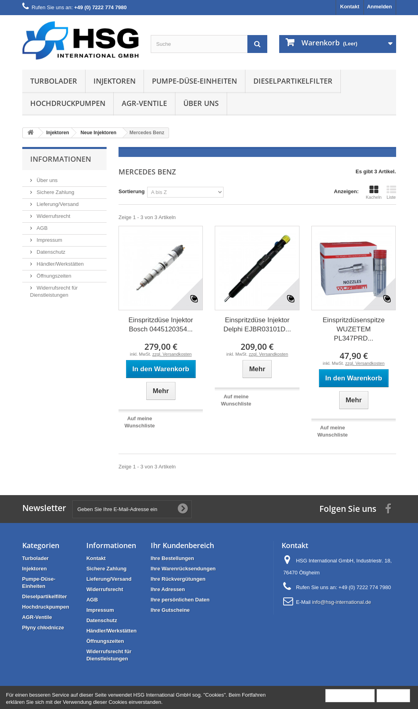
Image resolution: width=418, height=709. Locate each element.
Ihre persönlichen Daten (180, 600)
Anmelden (379, 7)
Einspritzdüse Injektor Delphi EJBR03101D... (257, 324)
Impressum (48, 240)
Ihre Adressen (168, 589)
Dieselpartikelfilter (292, 81)
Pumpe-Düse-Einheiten (194, 81)
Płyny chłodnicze (43, 628)
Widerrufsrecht (52, 216)
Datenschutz (50, 252)
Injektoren (114, 81)
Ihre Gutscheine (170, 610)
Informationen (60, 159)
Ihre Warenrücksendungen (183, 569)
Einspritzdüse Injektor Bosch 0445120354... (160, 324)
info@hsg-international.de (341, 602)
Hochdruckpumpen (67, 103)
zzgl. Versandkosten (172, 354)
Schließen (393, 695)
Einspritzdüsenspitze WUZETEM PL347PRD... (354, 329)
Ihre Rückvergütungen (178, 579)
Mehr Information (350, 695)
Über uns (201, 103)
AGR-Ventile (144, 103)
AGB (41, 228)
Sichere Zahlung (54, 192)
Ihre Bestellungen (172, 558)
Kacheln (374, 192)
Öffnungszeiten (53, 276)
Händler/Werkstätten (59, 264)
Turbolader (53, 81)
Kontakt (349, 7)
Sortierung (132, 191)
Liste (391, 192)
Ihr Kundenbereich (182, 545)
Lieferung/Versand (57, 204)
